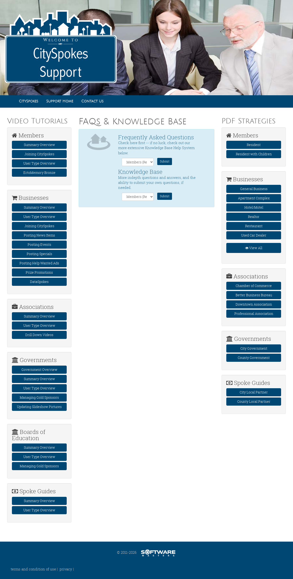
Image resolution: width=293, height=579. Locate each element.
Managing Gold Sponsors (39, 397)
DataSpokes (39, 281)
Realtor (253, 216)
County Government (254, 357)
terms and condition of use (33, 569)
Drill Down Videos (39, 334)
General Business (254, 188)
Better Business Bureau (254, 295)
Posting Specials (39, 254)
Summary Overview (39, 144)
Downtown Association (254, 304)
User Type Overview (39, 163)
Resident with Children (254, 154)
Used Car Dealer (253, 235)
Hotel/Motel (253, 207)
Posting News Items (39, 235)
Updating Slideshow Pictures (39, 406)
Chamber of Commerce (254, 285)
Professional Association (253, 313)
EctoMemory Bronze (39, 172)
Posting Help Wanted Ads (39, 263)
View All (253, 248)
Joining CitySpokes (39, 154)
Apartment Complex (254, 198)
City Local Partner (254, 392)
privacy (66, 569)
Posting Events (39, 244)
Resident (254, 144)
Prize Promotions (39, 272)
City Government (253, 348)
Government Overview (39, 369)
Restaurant (254, 226)
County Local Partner (253, 401)
